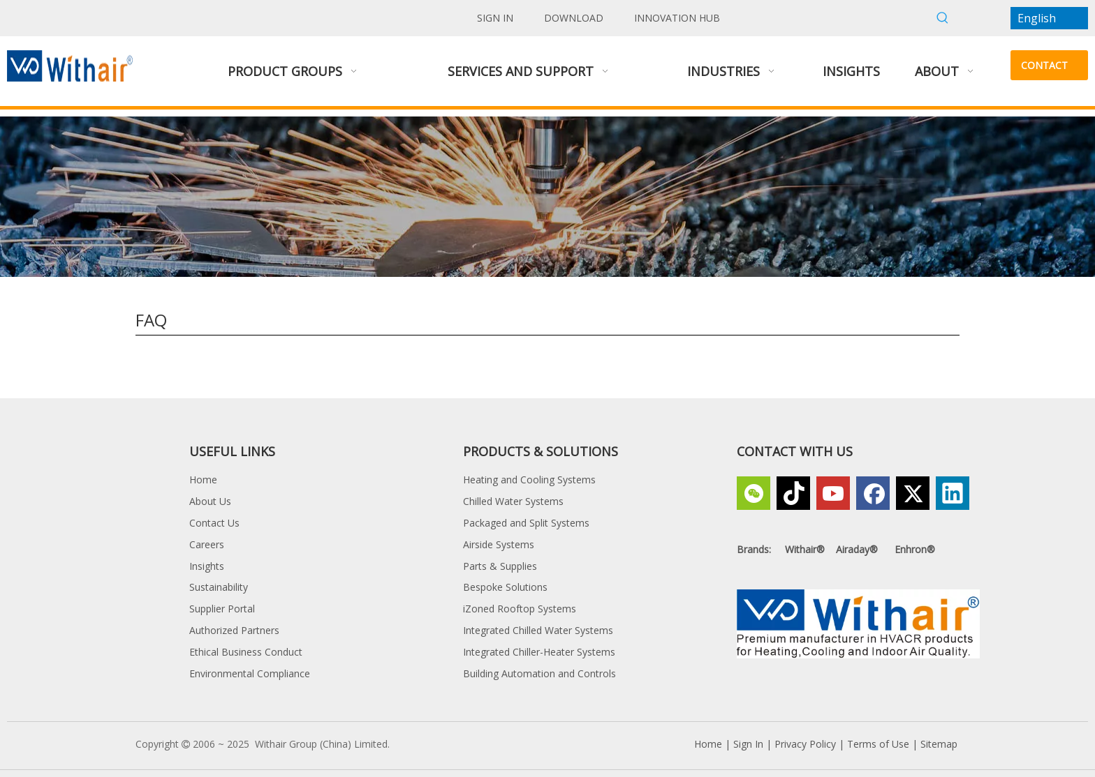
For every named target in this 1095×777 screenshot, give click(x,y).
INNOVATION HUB (677, 17)
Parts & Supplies (500, 566)
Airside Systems (498, 544)
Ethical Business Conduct (245, 651)
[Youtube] (833, 493)
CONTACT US (1044, 69)
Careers (206, 544)
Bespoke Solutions (505, 587)
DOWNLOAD (573, 17)
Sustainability (218, 587)
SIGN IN (495, 17)
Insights (206, 566)
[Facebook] (873, 493)
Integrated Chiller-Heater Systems (539, 651)
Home (203, 479)
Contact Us (214, 522)
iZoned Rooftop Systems (519, 608)
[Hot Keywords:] (943, 18)
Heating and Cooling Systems (529, 479)
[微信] (753, 493)
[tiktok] (793, 493)
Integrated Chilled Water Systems (538, 630)
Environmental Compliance (249, 673)
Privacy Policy (805, 743)
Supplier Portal (222, 608)
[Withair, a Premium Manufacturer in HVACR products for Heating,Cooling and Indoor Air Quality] (858, 623)
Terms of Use (878, 743)
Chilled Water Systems (513, 501)
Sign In (748, 743)
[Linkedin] (952, 493)
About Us (210, 501)
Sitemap (938, 743)
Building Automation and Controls (539, 673)
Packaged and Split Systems (526, 522)
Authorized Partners (234, 630)
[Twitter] (912, 493)
